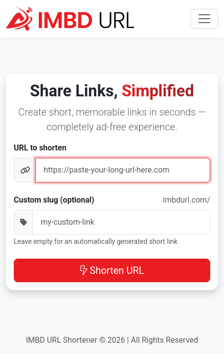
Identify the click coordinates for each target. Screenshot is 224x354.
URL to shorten (40, 147)
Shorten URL (112, 270)
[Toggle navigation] (204, 19)
